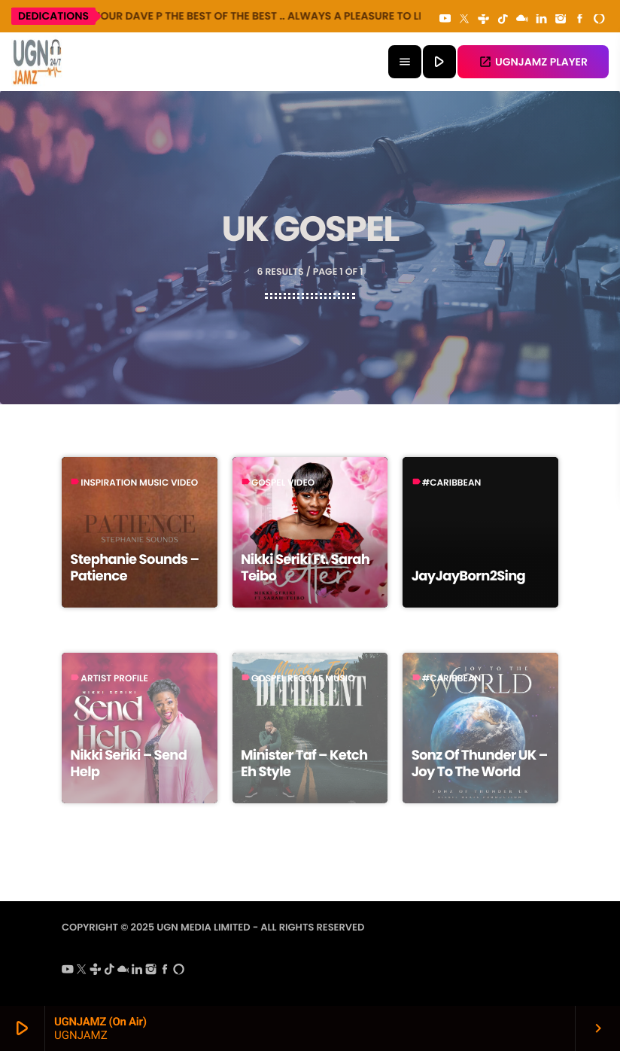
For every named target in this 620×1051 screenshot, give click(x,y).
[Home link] (37, 61)
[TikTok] (503, 19)
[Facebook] (580, 19)
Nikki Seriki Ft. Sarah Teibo (305, 568)
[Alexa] (599, 19)
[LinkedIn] (542, 19)
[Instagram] (561, 19)
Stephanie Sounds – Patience (134, 568)
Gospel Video (283, 483)
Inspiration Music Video (139, 483)
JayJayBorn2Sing (468, 576)
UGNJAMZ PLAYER (533, 61)
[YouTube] (445, 19)
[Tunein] (484, 19)
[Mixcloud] (522, 19)
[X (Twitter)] (464, 19)
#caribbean (452, 483)
